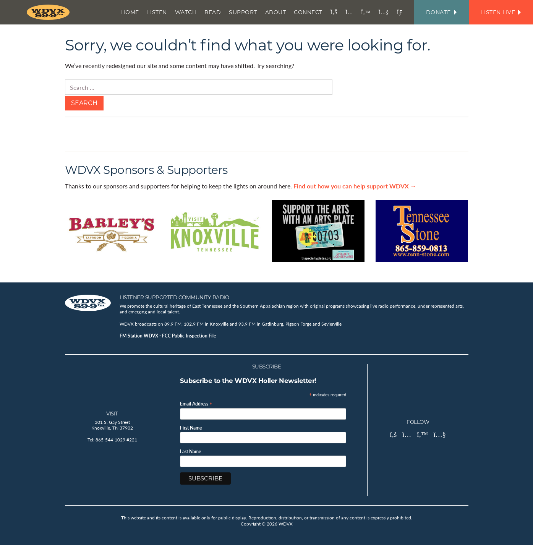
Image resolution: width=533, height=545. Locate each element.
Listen (157, 12)
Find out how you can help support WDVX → (354, 186)
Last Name (190, 452)
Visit (112, 413)
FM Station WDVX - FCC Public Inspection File (168, 336)
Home (130, 12)
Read (212, 12)
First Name (191, 428)
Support (243, 12)
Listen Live (501, 12)
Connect (308, 12)
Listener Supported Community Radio (174, 297)
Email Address (196, 403)
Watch (186, 12)
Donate (441, 12)
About (275, 12)
